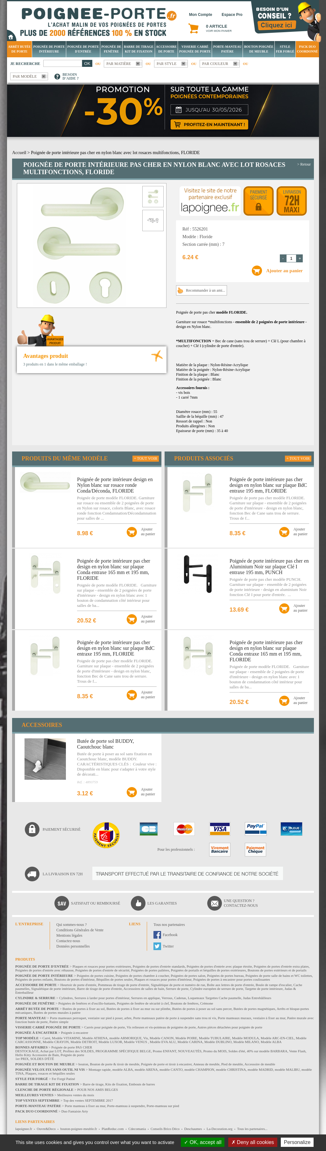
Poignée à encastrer (75, 1032)
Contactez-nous (68, 941)
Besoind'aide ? (70, 76)
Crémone (206, 1003)
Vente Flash (297, 1051)
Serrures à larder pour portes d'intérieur (101, 998)
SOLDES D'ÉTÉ (42, 1059)
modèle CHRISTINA (231, 1069)
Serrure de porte (177, 989)
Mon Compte (200, 14)
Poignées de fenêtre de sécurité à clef (143, 1003)
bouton (83, 1064)
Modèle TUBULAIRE (214, 1038)
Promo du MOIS (214, 1051)
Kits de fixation (116, 1084)
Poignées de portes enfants (34, 979)
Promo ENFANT (164, 1051)
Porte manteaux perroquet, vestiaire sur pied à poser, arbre (90, 1018)
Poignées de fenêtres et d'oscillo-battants (86, 1003)
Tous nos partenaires (169, 924)
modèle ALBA (122, 1069)
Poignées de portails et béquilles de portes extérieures (208, 970)
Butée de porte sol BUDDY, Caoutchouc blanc (105, 744)
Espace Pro (232, 14)
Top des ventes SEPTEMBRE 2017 (88, 1100)
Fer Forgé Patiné (63, 1079)
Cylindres (66, 998)
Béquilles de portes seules (114, 979)
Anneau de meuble (206, 1064)
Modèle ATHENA (95, 1038)
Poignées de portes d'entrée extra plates (281, 966)
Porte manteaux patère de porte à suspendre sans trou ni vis (174, 1018)
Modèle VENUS (136, 1042)
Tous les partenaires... (252, 1129)
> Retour (304, 164)
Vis (145, 1038)
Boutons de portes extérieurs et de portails (277, 970)
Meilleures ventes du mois (75, 1095)
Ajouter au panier (284, 270)
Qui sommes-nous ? (71, 924)
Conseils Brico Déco (165, 1129)
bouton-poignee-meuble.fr (78, 1129)
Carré (46, 1038)
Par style (167, 63)
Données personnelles (73, 946)
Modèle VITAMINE (66, 1038)
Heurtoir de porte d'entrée (78, 985)
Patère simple (58, 1022)
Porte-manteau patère (227, 49)
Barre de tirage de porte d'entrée (99, 989)
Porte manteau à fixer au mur (85, 1106)
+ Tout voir (145, 458)
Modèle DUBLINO (218, 1042)
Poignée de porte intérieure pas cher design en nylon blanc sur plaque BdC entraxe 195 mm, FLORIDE (116, 648)
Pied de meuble (232, 1064)
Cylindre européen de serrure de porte (216, 989)
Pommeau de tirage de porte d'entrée (123, 985)
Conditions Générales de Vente (79, 930)
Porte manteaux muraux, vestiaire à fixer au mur (251, 1018)
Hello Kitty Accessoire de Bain (37, 1055)
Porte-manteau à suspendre (126, 1106)
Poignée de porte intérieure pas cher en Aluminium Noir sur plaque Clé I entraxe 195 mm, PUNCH (269, 566)
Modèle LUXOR (110, 1042)
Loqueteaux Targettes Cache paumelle (214, 998)
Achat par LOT (50, 1051)
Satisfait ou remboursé (95, 903)
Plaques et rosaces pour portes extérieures (102, 966)
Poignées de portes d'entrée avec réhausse (44, 970)
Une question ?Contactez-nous (241, 903)
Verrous (166, 998)
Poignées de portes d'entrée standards (159, 966)
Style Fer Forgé (285, 49)
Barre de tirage (93, 1084)
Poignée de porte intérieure (49, 49)
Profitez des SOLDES (78, 1051)
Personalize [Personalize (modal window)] (297, 1142)
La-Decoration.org (219, 1129)
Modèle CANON (162, 1038)
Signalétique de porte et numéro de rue (178, 985)
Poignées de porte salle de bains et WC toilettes (278, 975)
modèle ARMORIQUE (126, 1038)
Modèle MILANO (246, 1042)
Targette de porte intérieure (264, 989)
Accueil (19, 152)
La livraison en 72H (63, 874)
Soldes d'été (236, 1051)
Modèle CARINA (190, 1042)
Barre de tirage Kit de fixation (138, 49)
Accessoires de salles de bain (144, 989)
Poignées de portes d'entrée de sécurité (102, 970)
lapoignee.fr (23, 1129)
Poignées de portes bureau (225, 975)
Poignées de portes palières (150, 970)
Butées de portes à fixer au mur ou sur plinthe (138, 1009)
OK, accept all (202, 1142)
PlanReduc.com (113, 1129)
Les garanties (162, 903)
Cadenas (180, 998)
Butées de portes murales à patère (57, 1012)
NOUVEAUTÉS (190, 1051)
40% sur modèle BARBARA (267, 1051)
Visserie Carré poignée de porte (195, 49)
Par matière (118, 63)
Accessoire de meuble (259, 1064)
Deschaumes (193, 1129)
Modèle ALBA (271, 1042)
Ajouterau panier (148, 531)
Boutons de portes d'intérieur (74, 979)
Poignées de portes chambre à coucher (142, 975)
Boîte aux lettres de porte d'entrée (230, 985)
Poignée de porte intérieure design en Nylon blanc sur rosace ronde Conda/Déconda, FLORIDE (115, 485)
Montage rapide (99, 1069)
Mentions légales (69, 935)
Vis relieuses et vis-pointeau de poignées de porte (161, 1027)
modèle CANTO (171, 1069)
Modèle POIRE (186, 1038)
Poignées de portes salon (188, 975)
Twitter (168, 946)
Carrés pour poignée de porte (104, 1027)
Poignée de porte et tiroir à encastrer (166, 1064)
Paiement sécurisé (62, 829)
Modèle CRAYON (56, 1042)
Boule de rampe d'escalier (274, 985)
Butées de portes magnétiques (254, 1009)
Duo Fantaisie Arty (74, 1111)
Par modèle (25, 76)
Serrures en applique (145, 998)
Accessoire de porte (166, 49)
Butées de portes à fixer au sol (83, 1009)
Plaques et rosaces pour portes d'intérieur (163, 979)
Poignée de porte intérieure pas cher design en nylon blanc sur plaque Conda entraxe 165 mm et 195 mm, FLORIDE (113, 569)
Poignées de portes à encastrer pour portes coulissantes (231, 979)
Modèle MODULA (245, 1038)
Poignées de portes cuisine (95, 975)
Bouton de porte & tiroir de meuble (114, 1064)
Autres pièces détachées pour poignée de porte (229, 1027)
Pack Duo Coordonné (307, 49)
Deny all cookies (252, 1142)
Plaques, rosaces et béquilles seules (50, 1073)
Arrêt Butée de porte (19, 49)
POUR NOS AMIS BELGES (97, 1089)
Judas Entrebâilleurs (257, 998)
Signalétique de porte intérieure (53, 989)
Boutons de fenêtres (184, 1003)
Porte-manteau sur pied (163, 1106)
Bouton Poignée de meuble (258, 49)
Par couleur (215, 63)
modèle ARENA (146, 1069)
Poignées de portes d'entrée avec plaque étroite (219, 966)
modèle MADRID (260, 1069)
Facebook (170, 935)
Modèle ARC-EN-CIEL (277, 1038)
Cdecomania (137, 1129)
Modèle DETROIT (83, 1042)
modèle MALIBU (287, 1069)
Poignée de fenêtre (112, 49)
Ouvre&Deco (46, 1129)
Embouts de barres (142, 1084)
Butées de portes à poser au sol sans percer (202, 1009)
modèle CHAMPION (199, 1069)
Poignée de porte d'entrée (83, 49)
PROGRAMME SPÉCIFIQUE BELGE (123, 1051)
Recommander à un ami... (205, 290)
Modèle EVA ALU (163, 1042)
